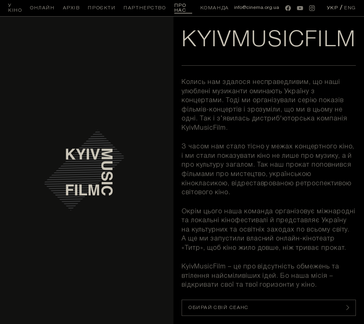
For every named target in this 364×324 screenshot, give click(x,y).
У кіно (15, 8)
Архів (71, 8)
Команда (214, 8)
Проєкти (101, 8)
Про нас (180, 8)
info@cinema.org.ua (256, 8)
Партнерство (145, 8)
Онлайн (42, 8)
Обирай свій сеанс (268, 307)
